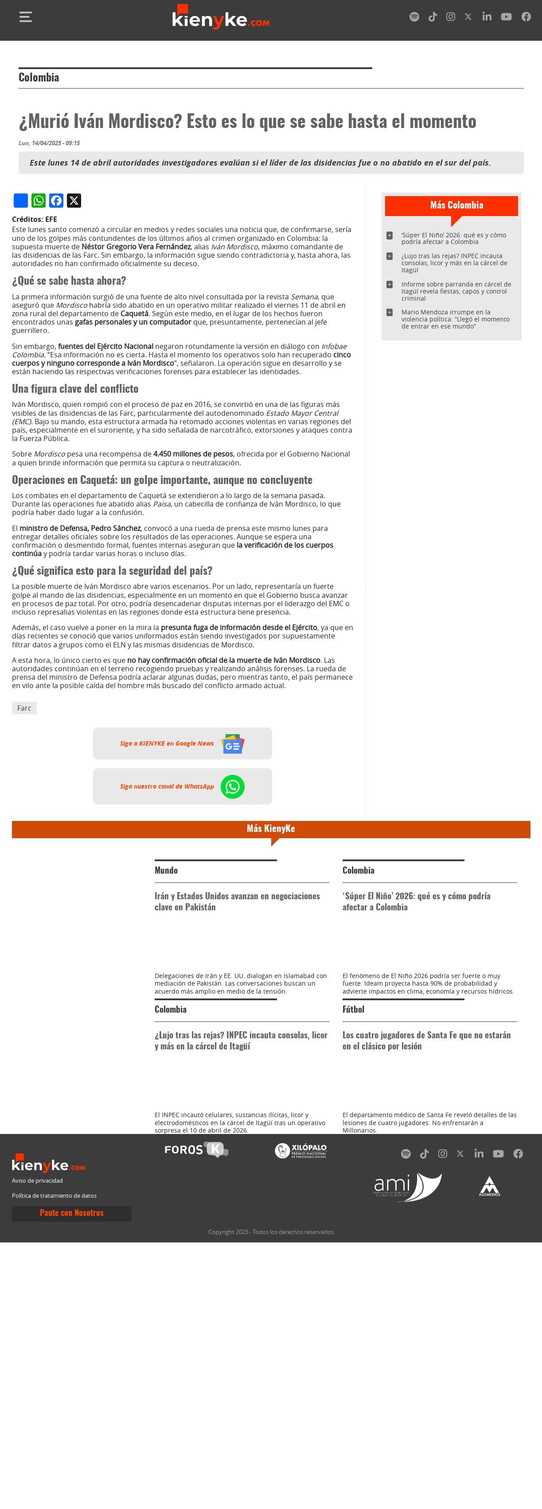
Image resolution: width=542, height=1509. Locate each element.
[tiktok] (433, 18)
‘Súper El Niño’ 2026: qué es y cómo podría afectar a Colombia (454, 238)
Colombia (39, 78)
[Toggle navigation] (26, 16)
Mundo (166, 1057)
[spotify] (414, 18)
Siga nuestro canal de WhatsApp (182, 972)
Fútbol (353, 1236)
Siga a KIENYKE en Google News (182, 929)
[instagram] (450, 18)
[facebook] (526, 18)
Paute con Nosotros (72, 1480)
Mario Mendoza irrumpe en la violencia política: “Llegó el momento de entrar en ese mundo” (456, 319)
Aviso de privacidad (37, 1447)
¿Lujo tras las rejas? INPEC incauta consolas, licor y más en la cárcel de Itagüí (454, 263)
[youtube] (506, 18)
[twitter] (468, 18)
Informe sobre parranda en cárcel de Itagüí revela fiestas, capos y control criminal (456, 291)
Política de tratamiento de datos (54, 1462)
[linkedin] (487, 18)
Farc (24, 894)
